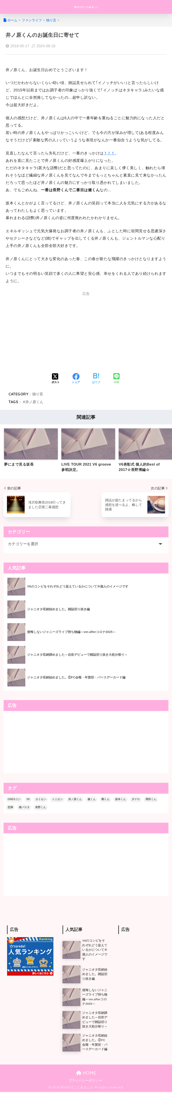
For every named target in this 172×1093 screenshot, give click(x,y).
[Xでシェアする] (56, 379)
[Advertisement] (44, 334)
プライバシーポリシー (85, 1081)
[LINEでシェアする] (116, 379)
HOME (86, 1074)
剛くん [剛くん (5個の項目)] (105, 799)
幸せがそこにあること (86, 7)
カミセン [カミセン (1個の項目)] (40, 799)
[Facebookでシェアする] (76, 379)
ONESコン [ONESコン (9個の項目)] (14, 799)
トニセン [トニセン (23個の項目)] (57, 799)
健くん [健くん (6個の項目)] (92, 799)
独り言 (37, 394)
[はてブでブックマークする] (96, 379)
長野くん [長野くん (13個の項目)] (40, 807)
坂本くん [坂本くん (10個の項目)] (120, 799)
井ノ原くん (34, 402)
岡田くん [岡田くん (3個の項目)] (151, 799)
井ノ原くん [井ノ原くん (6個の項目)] (75, 799)
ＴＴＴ (110, 153)
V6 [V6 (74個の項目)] (28, 799)
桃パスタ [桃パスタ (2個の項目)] (24, 807)
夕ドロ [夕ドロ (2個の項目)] (136, 799)
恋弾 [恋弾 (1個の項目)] (10, 807)
